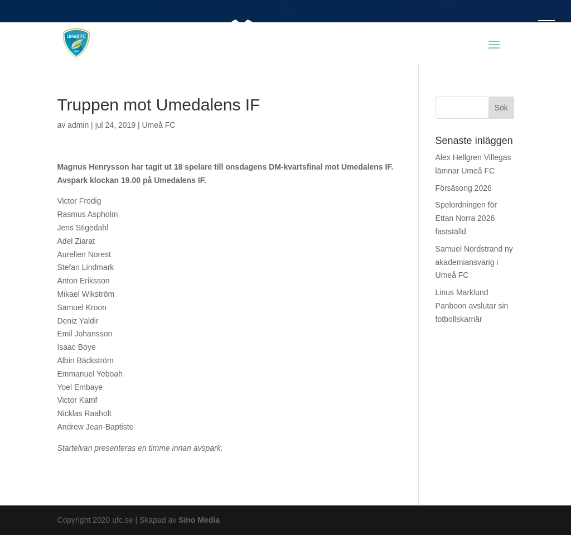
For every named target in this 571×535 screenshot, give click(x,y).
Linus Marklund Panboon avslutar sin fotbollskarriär (472, 306)
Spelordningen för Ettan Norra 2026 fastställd (466, 218)
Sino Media (199, 519)
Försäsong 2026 (463, 188)
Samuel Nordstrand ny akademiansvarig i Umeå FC (474, 262)
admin (78, 125)
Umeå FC (158, 125)
